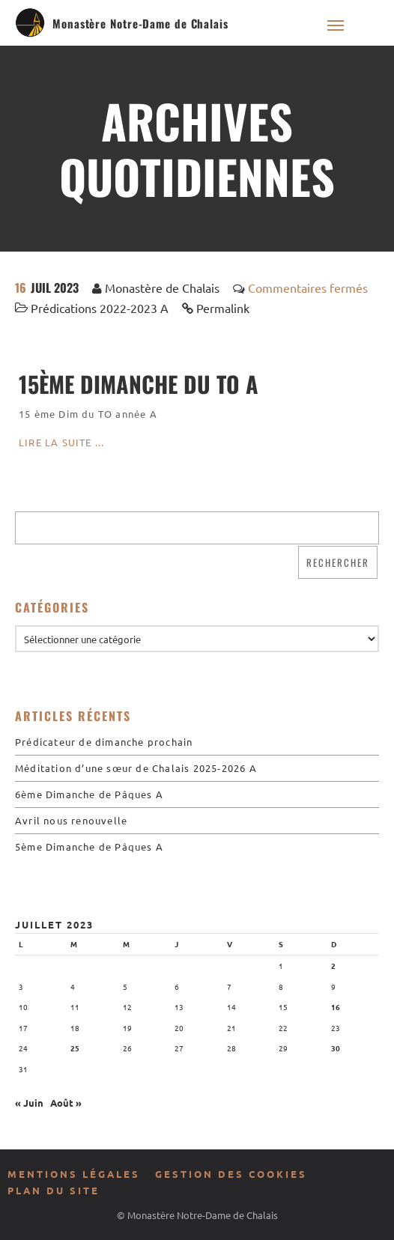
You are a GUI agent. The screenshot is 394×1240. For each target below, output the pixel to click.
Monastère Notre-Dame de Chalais (140, 23)
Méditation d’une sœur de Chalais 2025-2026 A (136, 768)
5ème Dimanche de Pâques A (89, 846)
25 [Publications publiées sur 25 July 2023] (74, 1048)
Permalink (222, 307)
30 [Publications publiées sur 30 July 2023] (335, 1048)
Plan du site (53, 1190)
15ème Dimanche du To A (138, 384)
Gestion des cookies (231, 1173)
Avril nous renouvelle (71, 820)
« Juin (29, 1102)
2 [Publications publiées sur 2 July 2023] (333, 965)
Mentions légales (73, 1173)
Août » (66, 1102)
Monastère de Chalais (162, 287)
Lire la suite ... (61, 442)
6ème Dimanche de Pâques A (89, 794)
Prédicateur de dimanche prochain (104, 741)
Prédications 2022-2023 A (100, 307)
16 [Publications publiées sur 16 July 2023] (335, 1006)
